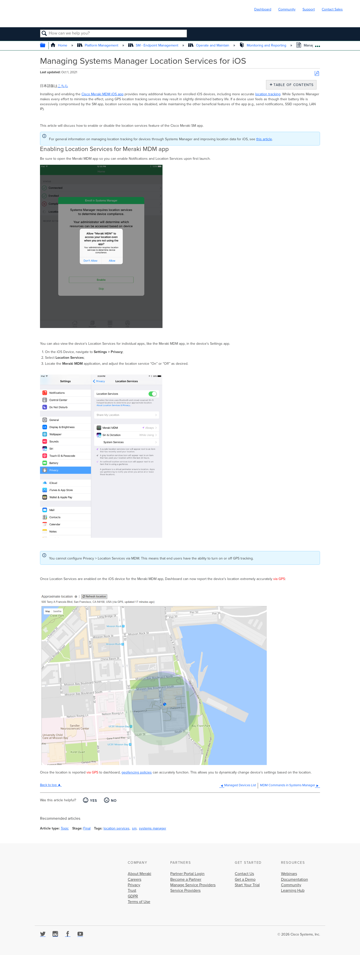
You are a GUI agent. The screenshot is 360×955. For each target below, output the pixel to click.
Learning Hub (292, 890)
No (114, 800)
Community (287, 9)
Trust (132, 890)
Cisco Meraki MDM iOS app (103, 94)
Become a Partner (185, 879)
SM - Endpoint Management (153, 45)
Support (308, 9)
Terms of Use (139, 901)
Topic (65, 828)
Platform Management (98, 45)
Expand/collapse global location (317, 44)
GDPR (133, 896)
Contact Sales (332, 9)
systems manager (152, 828)
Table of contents (292, 85)
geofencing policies (137, 772)
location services (117, 828)
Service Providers (185, 890)
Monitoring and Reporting (263, 45)
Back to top (48, 785)
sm (134, 828)
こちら (63, 86)
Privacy (134, 885)
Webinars (289, 873)
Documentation (294, 879)
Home (59, 45)
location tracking (267, 94)
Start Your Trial (247, 885)
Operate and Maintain (209, 45)
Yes (93, 800)
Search (44, 34)
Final (86, 828)
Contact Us (244, 873)
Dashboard (262, 9)
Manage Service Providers (193, 885)
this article (264, 139)
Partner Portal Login (187, 873)
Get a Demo (245, 879)
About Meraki (139, 873)
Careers (134, 879)
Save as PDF (316, 73)
